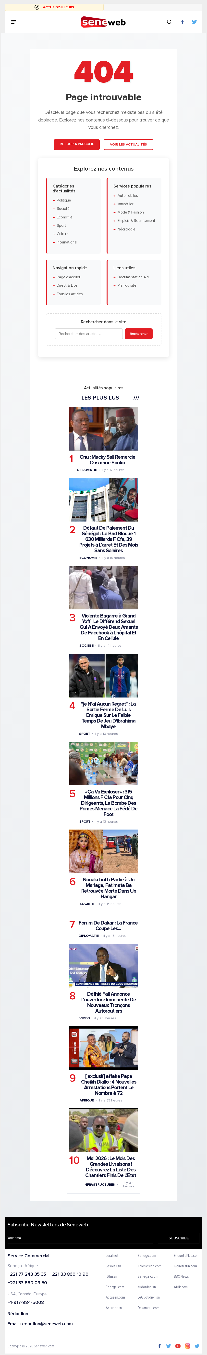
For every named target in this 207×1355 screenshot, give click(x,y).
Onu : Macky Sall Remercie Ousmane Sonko (107, 460)
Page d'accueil (68, 277)
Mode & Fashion (130, 212)
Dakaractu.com (148, 1308)
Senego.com (147, 1256)
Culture (62, 234)
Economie (88, 558)
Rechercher (138, 333)
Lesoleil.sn (113, 1266)
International (67, 242)
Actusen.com (115, 1298)
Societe (86, 645)
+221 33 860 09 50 (27, 1283)
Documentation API (132, 277)
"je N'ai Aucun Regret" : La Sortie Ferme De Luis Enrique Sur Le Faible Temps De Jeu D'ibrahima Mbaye (108, 715)
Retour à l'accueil (77, 144)
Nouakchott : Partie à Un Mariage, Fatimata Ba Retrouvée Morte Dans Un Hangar (108, 888)
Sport (61, 225)
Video (84, 1018)
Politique (64, 200)
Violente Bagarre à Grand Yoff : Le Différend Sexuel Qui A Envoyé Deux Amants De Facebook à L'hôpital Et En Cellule (108, 627)
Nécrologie (126, 229)
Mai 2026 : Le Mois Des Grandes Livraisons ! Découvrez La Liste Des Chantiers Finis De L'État (110, 1167)
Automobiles (127, 195)
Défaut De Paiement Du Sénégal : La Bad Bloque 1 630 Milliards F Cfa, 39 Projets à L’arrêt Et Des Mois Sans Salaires (108, 539)
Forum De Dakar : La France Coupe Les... (108, 925)
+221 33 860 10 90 (69, 1274)
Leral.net (112, 1256)
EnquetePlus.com (186, 1256)
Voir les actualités (128, 144)
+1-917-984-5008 (26, 1302)
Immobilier (125, 204)
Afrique (86, 1100)
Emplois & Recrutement (136, 220)
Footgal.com (115, 1287)
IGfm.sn (111, 1277)
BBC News (181, 1277)
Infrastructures (99, 1184)
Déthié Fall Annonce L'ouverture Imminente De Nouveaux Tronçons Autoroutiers (108, 1002)
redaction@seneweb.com (47, 1324)
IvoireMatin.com (185, 1266)
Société (63, 208)
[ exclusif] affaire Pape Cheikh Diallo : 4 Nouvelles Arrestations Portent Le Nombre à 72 (108, 1084)
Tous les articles (70, 294)
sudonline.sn (147, 1287)
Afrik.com (181, 1287)
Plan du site (126, 285)
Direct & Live (67, 285)
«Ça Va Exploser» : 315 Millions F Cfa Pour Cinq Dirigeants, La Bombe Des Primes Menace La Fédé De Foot (108, 803)
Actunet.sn (114, 1308)
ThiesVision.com (149, 1266)
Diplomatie (87, 470)
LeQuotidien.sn (149, 1298)
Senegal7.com (148, 1277)
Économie (64, 217)
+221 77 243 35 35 (27, 1274)
